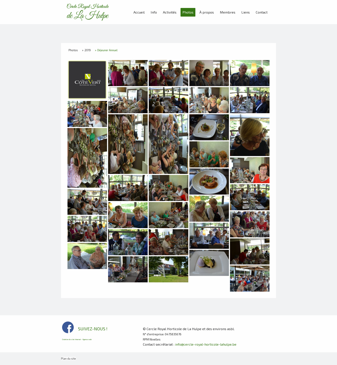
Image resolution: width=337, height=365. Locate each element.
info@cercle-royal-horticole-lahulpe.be (205, 344)
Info (154, 12)
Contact (262, 12)
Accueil (139, 12)
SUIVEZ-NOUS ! (92, 328)
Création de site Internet (71, 339)
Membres (227, 12)
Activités (169, 12)
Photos (187, 12)
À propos (206, 12)
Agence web (87, 339)
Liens (245, 12)
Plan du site (68, 358)
